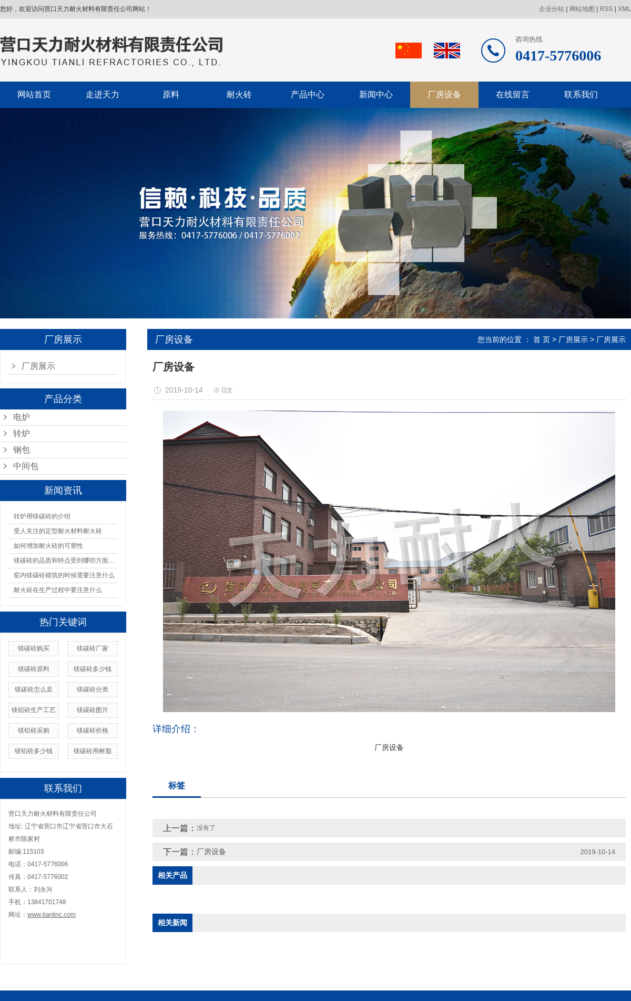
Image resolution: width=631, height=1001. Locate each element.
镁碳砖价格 (92, 730)
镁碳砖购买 (33, 648)
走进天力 (102, 94)
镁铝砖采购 (33, 730)
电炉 (21, 417)
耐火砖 (239, 94)
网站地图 (582, 9)
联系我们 (581, 94)
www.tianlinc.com (51, 914)
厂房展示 (38, 366)
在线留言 (513, 94)
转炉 (21, 433)
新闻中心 (376, 94)
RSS (606, 9)
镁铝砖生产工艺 (34, 710)
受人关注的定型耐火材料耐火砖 (58, 531)
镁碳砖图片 (92, 710)
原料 (170, 94)
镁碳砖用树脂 (92, 751)
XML (624, 9)
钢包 (21, 449)
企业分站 (551, 9)
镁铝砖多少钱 (34, 751)
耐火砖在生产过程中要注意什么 (58, 590)
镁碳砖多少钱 (92, 669)
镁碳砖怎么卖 (34, 689)
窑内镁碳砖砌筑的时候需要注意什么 (64, 575)
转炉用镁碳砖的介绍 (42, 516)
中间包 (25, 466)
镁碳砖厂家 (92, 648)
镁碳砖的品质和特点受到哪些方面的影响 (66, 560)
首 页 (541, 339)
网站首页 (34, 94)
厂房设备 (444, 94)
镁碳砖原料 (33, 669)
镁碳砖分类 (92, 689)
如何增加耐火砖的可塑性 (48, 545)
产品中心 (307, 94)
